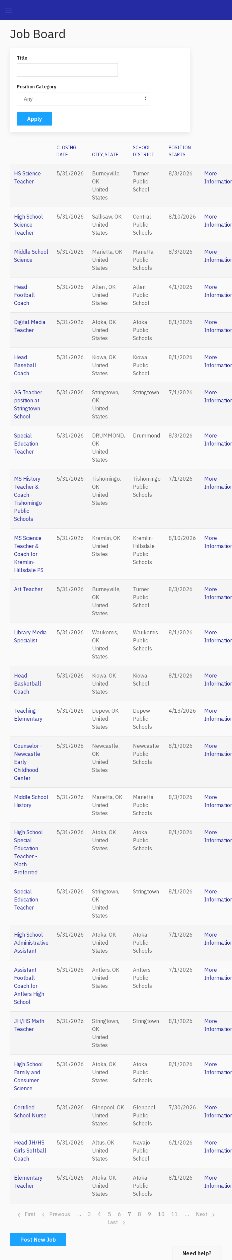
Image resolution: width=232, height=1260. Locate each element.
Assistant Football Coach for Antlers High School (29, 985)
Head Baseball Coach (25, 365)
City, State (105, 155)
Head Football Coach (24, 295)
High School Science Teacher (28, 224)
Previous (56, 1214)
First (26, 1214)
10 (161, 1213)
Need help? (197, 1253)
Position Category (36, 87)
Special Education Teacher (26, 443)
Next (205, 1214)
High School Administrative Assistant (31, 942)
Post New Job (38, 1239)
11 (174, 1213)
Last (116, 1222)
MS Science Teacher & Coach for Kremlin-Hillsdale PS (29, 554)
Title (22, 58)
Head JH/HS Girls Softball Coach (30, 1150)
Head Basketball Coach (27, 683)
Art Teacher (28, 589)
